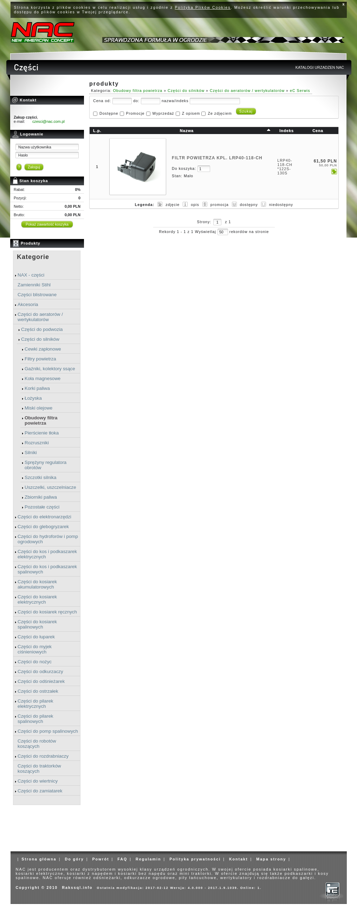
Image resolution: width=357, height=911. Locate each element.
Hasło (23, 155)
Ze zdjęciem (220, 113)
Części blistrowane (37, 294)
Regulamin (148, 859)
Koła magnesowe (42, 378)
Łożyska (33, 398)
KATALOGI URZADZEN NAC (320, 67)
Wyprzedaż (163, 113)
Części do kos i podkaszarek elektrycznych (47, 554)
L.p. (97, 130)
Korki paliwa (37, 388)
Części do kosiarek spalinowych (37, 624)
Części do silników (40, 339)
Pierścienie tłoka (42, 432)
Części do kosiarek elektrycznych (37, 599)
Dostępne (108, 113)
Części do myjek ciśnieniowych (35, 649)
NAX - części (31, 275)
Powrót (100, 859)
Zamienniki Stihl (34, 284)
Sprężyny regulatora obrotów (45, 465)
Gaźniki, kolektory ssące (50, 368)
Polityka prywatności (195, 859)
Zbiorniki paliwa (41, 497)
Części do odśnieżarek (41, 681)
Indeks (286, 130)
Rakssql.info (77, 887)
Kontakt (238, 859)
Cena (317, 130)
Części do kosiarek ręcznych (47, 611)
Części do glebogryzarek (43, 526)
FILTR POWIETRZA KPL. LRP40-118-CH (217, 157)
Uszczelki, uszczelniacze (50, 487)
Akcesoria (28, 304)
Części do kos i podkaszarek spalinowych (47, 569)
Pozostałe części (42, 507)
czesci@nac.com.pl (48, 121)
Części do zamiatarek (40, 790)
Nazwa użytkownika (34, 147)
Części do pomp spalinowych (48, 731)
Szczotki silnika (40, 477)
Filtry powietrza (40, 358)
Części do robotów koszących (37, 743)
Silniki (31, 452)
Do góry (74, 859)
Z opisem (191, 113)
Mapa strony (271, 859)
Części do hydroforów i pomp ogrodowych (48, 539)
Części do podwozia (42, 329)
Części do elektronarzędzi (44, 516)
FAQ (122, 859)
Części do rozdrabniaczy (43, 756)
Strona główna (38, 859)
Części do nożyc (35, 661)
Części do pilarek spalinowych (35, 718)
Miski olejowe (38, 408)
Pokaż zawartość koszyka (47, 224)
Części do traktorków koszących (39, 768)
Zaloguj (34, 167)
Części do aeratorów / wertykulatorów (40, 317)
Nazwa (187, 130)
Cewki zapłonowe (43, 349)
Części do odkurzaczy (40, 671)
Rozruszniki (37, 442)
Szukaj (246, 111)
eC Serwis (300, 90)
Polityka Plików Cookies (203, 7)
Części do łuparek (36, 636)
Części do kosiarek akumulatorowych (37, 584)
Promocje (135, 113)
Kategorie (33, 256)
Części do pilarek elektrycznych (35, 703)
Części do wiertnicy (38, 781)
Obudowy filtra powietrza (41, 420)
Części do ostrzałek (38, 691)
